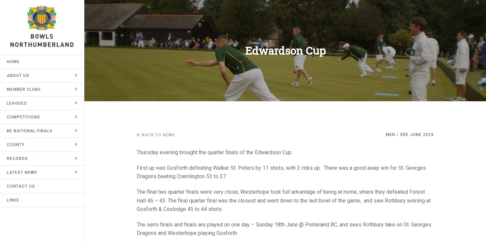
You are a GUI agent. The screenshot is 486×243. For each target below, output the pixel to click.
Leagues (17, 103)
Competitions (23, 117)
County (16, 144)
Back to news (156, 135)
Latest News (22, 172)
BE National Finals (30, 131)
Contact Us (21, 186)
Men (390, 134)
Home (13, 61)
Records (17, 158)
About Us (18, 75)
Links (13, 200)
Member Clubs (24, 89)
